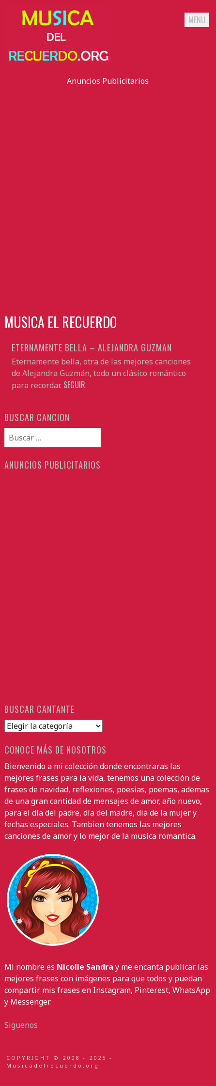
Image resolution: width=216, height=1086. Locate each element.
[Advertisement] (108, 195)
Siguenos (21, 1025)
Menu (196, 20)
